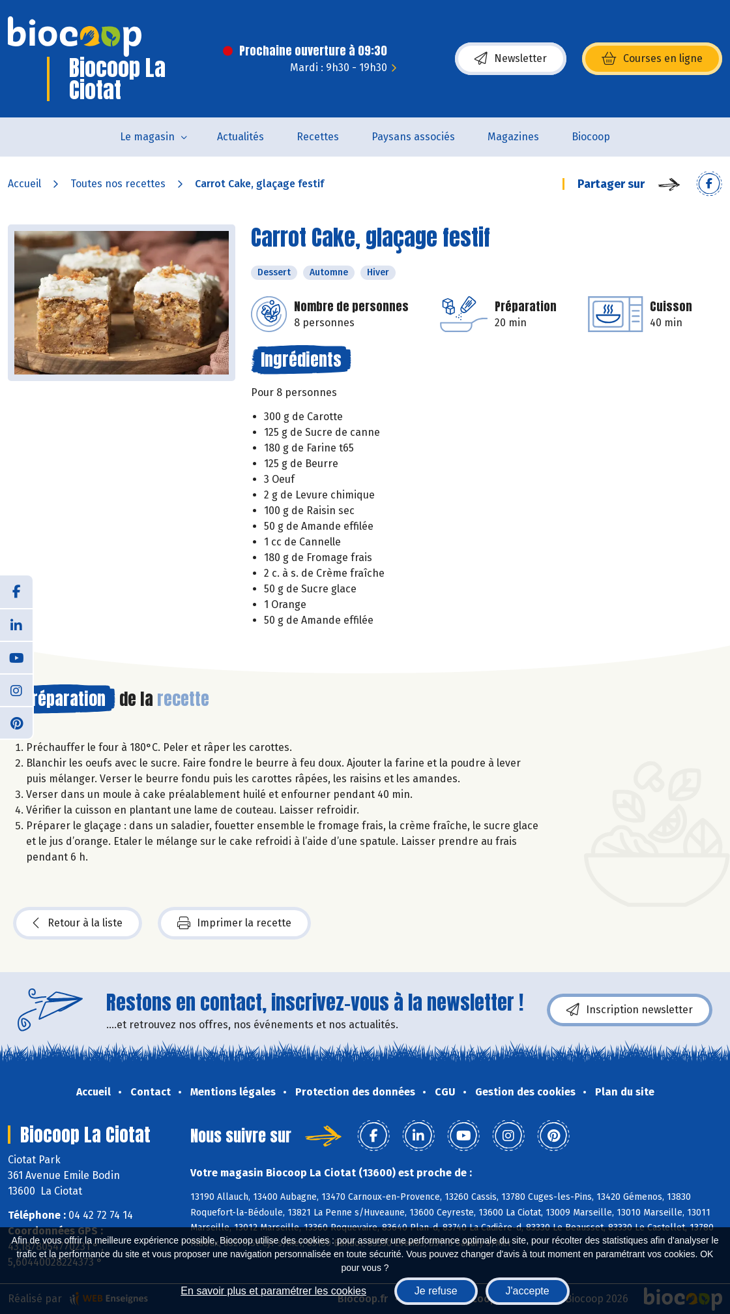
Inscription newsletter (629, 1009)
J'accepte (527, 1290)
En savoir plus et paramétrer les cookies (273, 1290)
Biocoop (591, 136)
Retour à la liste (78, 923)
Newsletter (510, 58)
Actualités (240, 136)
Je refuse (436, 1290)
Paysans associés (413, 136)
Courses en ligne (652, 58)
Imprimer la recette (234, 923)
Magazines (513, 136)
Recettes (318, 136)
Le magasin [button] (147, 136)
